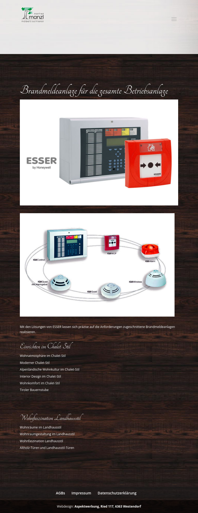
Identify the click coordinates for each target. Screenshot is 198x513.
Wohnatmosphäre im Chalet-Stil (43, 356)
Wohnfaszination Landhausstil (41, 441)
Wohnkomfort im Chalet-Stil (40, 383)
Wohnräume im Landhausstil (40, 427)
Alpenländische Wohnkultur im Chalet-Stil (49, 369)
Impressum (81, 493)
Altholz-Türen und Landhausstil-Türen (47, 448)
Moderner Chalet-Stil (35, 363)
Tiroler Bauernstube (34, 390)
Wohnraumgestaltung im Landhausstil (47, 434)
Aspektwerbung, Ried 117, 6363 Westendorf (108, 506)
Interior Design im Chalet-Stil (40, 376)
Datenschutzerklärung (117, 493)
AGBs (60, 493)
